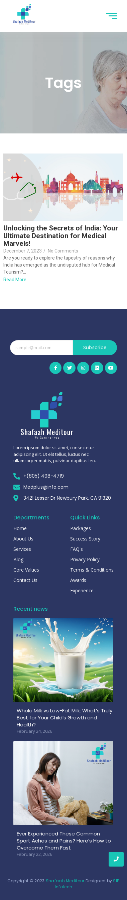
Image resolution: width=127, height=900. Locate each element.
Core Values (26, 570)
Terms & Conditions (92, 570)
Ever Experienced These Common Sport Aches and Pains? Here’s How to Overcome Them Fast (64, 840)
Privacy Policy (85, 559)
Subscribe (95, 347)
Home (20, 528)
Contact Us (25, 580)
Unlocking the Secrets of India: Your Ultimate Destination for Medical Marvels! (60, 235)
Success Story (85, 538)
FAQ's (76, 549)
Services (22, 549)
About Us (23, 538)
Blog (18, 559)
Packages (80, 528)
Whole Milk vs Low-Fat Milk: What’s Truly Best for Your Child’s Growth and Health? (64, 717)
